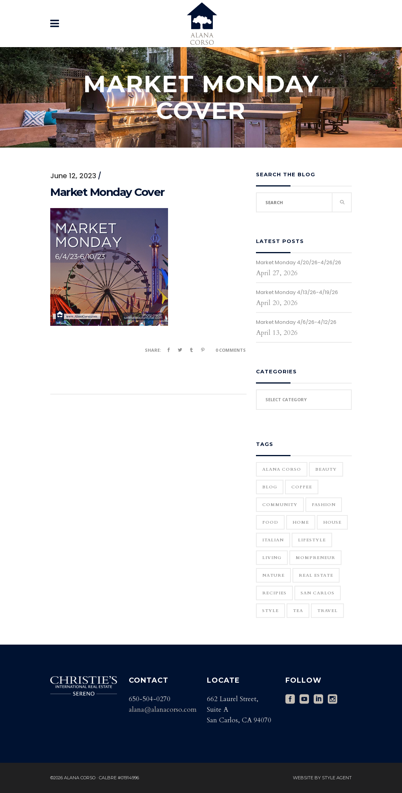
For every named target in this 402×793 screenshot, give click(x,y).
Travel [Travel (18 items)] (327, 611)
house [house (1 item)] (332, 522)
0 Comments (231, 350)
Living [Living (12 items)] (271, 558)
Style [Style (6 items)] (270, 611)
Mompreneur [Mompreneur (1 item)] (315, 558)
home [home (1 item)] (300, 522)
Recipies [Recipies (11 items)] (274, 593)
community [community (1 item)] (280, 505)
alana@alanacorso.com (163, 709)
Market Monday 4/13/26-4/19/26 (297, 292)
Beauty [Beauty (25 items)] (326, 469)
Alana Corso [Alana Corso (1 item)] (281, 469)
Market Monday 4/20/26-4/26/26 (298, 262)
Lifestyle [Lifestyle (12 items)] (312, 540)
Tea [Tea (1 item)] (298, 611)
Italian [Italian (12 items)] (273, 540)
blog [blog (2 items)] (269, 487)
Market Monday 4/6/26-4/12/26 (296, 322)
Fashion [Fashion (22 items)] (324, 505)
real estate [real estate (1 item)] (316, 575)
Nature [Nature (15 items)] (273, 575)
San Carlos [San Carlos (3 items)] (317, 593)
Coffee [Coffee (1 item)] (301, 487)
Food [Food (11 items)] (270, 522)
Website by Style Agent (322, 777)
